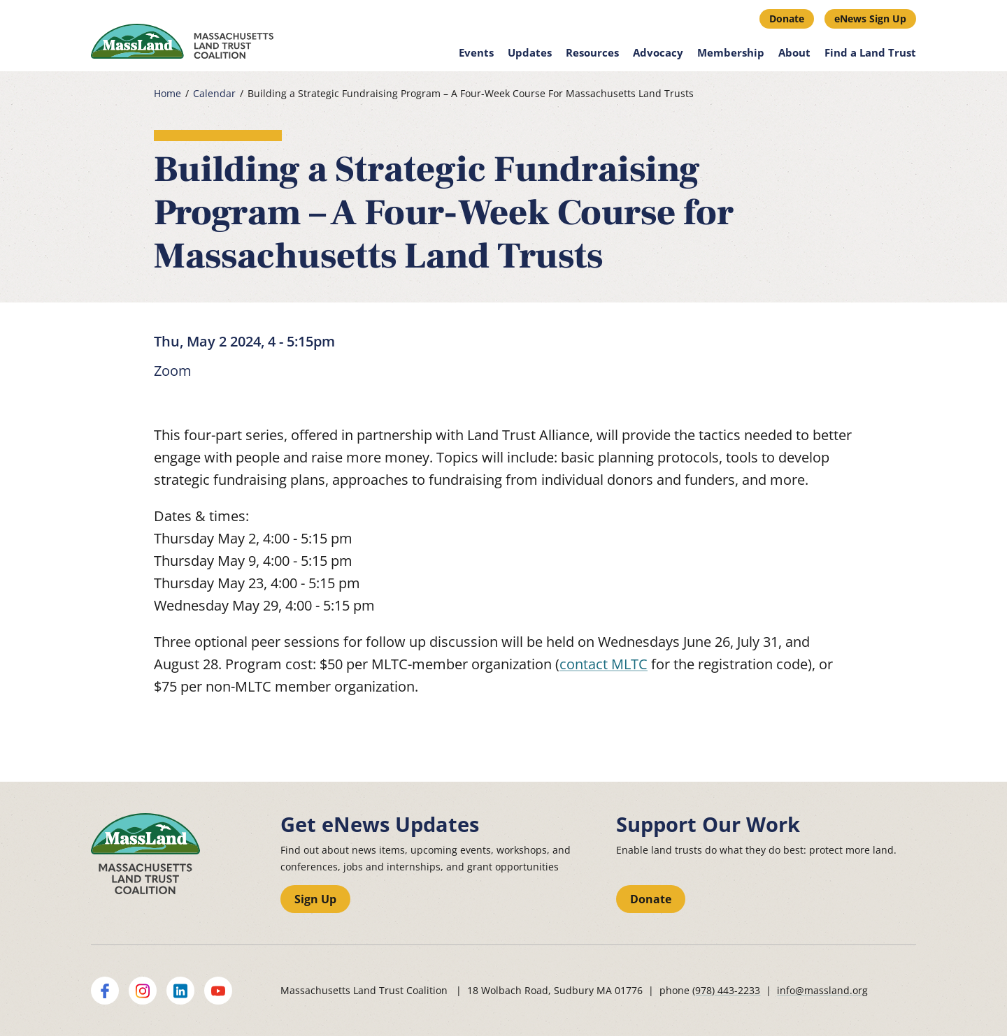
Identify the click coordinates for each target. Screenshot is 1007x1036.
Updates (530, 52)
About (794, 52)
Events (476, 52)
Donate (786, 18)
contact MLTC (603, 664)
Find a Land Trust (870, 52)
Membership (730, 52)
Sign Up (315, 899)
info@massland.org (822, 990)
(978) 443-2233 (726, 990)
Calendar (214, 94)
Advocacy (658, 52)
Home (167, 94)
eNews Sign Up (870, 18)
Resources (592, 52)
